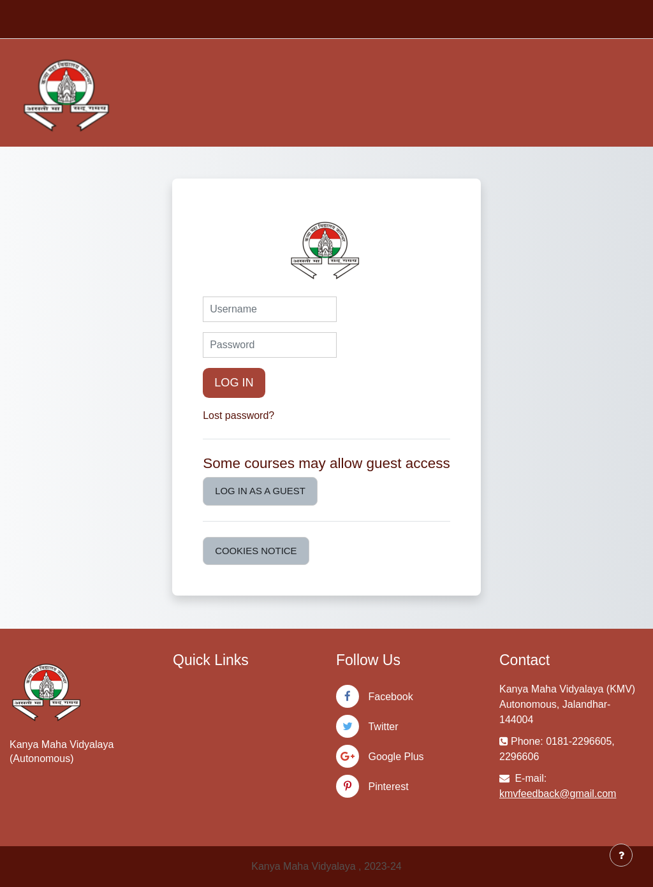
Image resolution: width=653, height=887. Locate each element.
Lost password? (238, 415)
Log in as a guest (260, 490)
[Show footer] (621, 855)
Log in (234, 382)
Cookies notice (256, 550)
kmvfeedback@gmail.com (557, 793)
